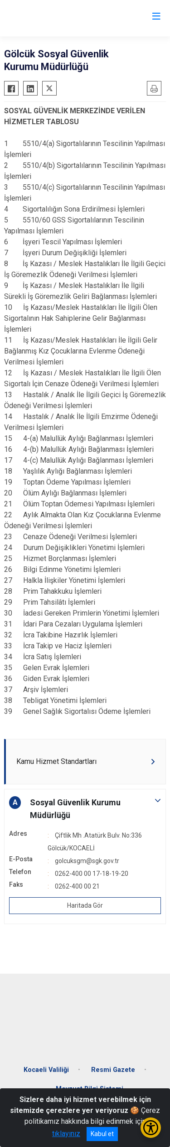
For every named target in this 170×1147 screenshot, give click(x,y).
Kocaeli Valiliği (46, 1070)
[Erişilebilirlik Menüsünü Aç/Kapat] (151, 1127)
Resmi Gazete (113, 1070)
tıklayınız (66, 1133)
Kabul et (102, 1133)
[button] (85, 809)
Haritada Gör (85, 905)
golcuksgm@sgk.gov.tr (87, 860)
